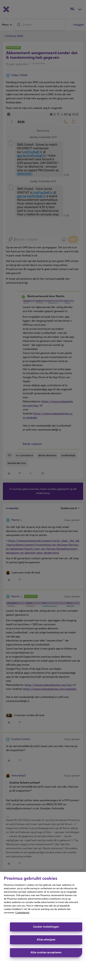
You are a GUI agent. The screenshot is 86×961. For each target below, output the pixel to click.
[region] (43, 916)
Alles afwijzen (46, 939)
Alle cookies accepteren (46, 952)
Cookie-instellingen (46, 926)
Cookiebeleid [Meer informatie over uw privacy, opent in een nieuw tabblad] (22, 912)
